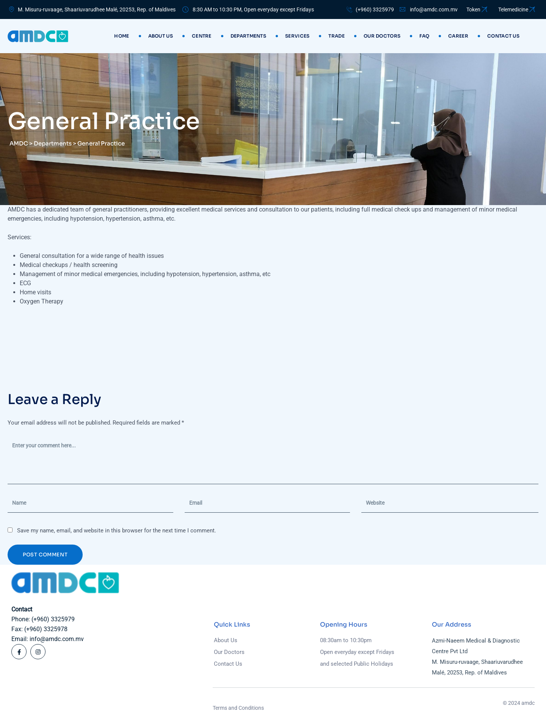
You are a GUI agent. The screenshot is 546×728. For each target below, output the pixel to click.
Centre (202, 36)
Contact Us (228, 663)
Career (458, 36)
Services (297, 36)
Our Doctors (382, 36)
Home (121, 36)
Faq (424, 36)
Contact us (503, 36)
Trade (336, 36)
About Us (160, 36)
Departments (248, 36)
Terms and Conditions (238, 708)
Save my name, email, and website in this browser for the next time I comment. (116, 530)
